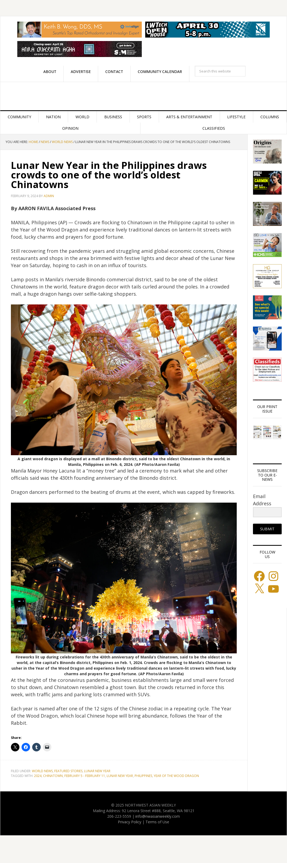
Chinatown (53, 776)
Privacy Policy (129, 821)
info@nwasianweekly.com (157, 816)
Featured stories (68, 771)
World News (42, 771)
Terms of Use (157, 821)
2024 (37, 776)
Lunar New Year (97, 771)
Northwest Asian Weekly (143, 96)
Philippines (143, 776)
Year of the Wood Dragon (176, 776)
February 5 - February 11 (84, 776)
